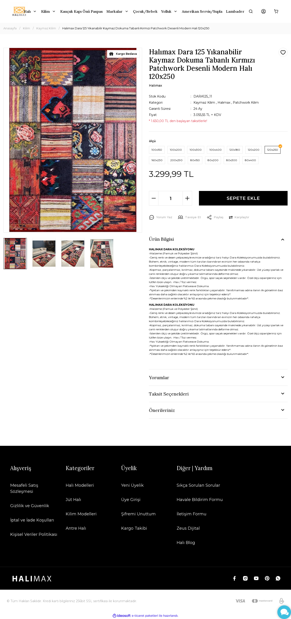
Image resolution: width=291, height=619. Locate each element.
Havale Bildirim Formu (200, 499)
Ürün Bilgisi (161, 239)
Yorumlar (159, 377)
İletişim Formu (191, 513)
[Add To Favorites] (283, 52)
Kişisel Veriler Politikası (33, 534)
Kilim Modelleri (81, 513)
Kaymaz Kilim (204, 102)
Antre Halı (76, 528)
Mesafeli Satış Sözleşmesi (24, 488)
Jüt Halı (73, 499)
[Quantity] (170, 198)
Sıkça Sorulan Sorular (198, 485)
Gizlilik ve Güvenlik (29, 505)
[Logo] (19, 11)
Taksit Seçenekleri (169, 394)
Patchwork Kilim (246, 102)
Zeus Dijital (188, 528)
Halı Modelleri (80, 485)
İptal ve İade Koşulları (32, 520)
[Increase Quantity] (187, 198)
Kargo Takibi (134, 528)
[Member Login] (263, 11)
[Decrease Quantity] (153, 198)
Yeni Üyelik (132, 485)
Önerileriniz (162, 410)
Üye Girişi (130, 499)
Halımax (224, 102)
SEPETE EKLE (243, 198)
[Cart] (276, 11)
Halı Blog (186, 542)
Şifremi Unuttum (138, 513)
